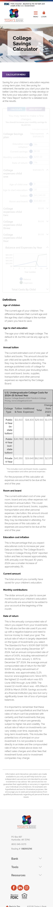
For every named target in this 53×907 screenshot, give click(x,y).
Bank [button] (14, 858)
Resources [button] (18, 875)
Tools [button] (14, 867)
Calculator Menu (16, 74)
